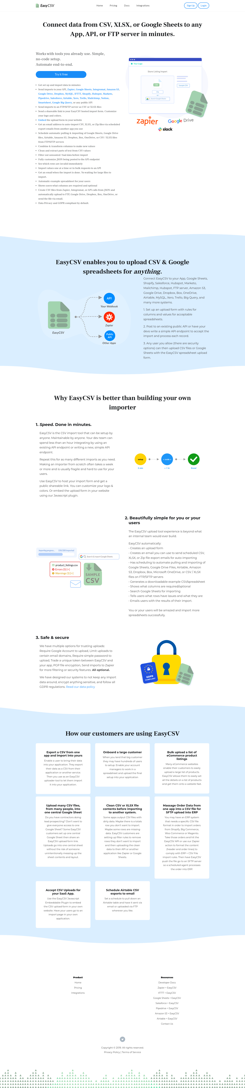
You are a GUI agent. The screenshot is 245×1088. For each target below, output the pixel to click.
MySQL (69, 93)
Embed (42, 120)
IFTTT (77, 93)
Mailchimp (94, 98)
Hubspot (97, 93)
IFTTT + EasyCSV (167, 993)
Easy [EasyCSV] (47, 5)
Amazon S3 (112, 89)
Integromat (99, 89)
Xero (75, 98)
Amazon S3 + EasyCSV (167, 1013)
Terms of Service (131, 1052)
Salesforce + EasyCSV (167, 1003)
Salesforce (56, 98)
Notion (105, 98)
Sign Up (191, 5)
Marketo (107, 93)
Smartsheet (44, 102)
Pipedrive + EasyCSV (167, 1008)
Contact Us (167, 1023)
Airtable (67, 98)
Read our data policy (80, 687)
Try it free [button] (61, 74)
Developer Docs (167, 982)
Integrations (143, 5)
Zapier (71, 89)
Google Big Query (62, 102)
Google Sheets (84, 89)
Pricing (113, 5)
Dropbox (59, 93)
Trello (83, 98)
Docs (127, 5)
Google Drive (45, 93)
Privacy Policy (112, 1052)
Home (99, 5)
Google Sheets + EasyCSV (167, 998)
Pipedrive (43, 98)
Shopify (86, 93)
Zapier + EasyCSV (167, 987)
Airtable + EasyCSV (167, 1018)
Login (204, 5)
